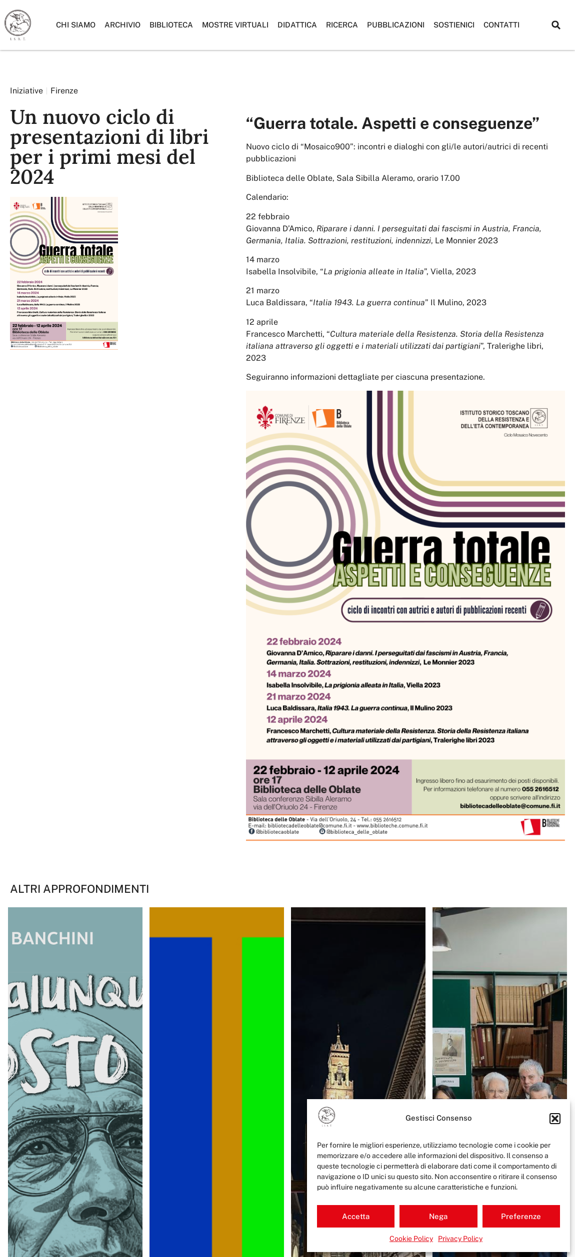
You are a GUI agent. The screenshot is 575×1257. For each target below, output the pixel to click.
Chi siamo (76, 24)
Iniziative (26, 90)
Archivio (122, 24)
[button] (555, 1119)
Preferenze (521, 1216)
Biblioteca (171, 24)
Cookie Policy (411, 1239)
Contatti (502, 24)
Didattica (297, 24)
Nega (438, 1216)
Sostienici (454, 24)
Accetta (356, 1216)
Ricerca (342, 24)
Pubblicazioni (395, 24)
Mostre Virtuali (235, 24)
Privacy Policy (460, 1239)
